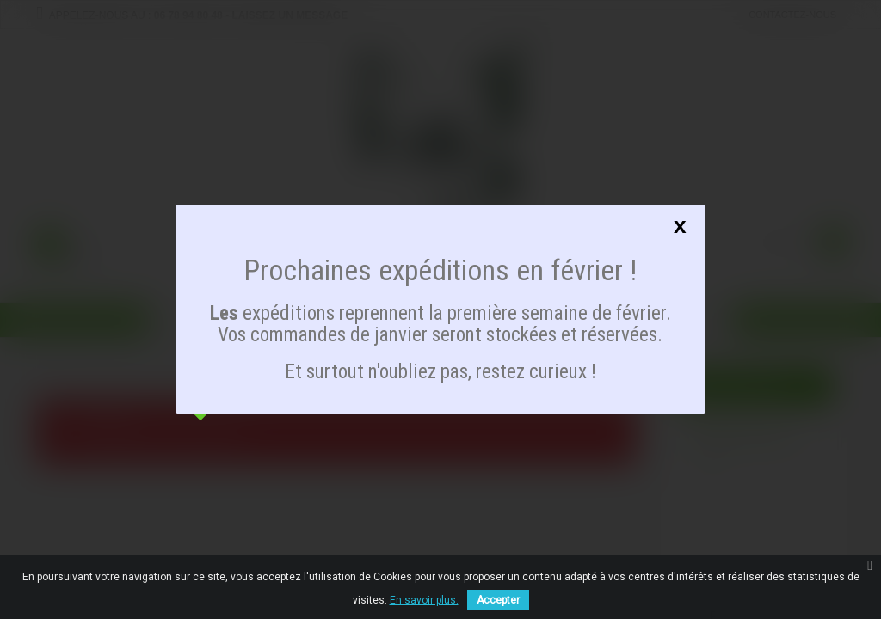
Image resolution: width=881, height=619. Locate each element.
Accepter (498, 600)
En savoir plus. (424, 600)
